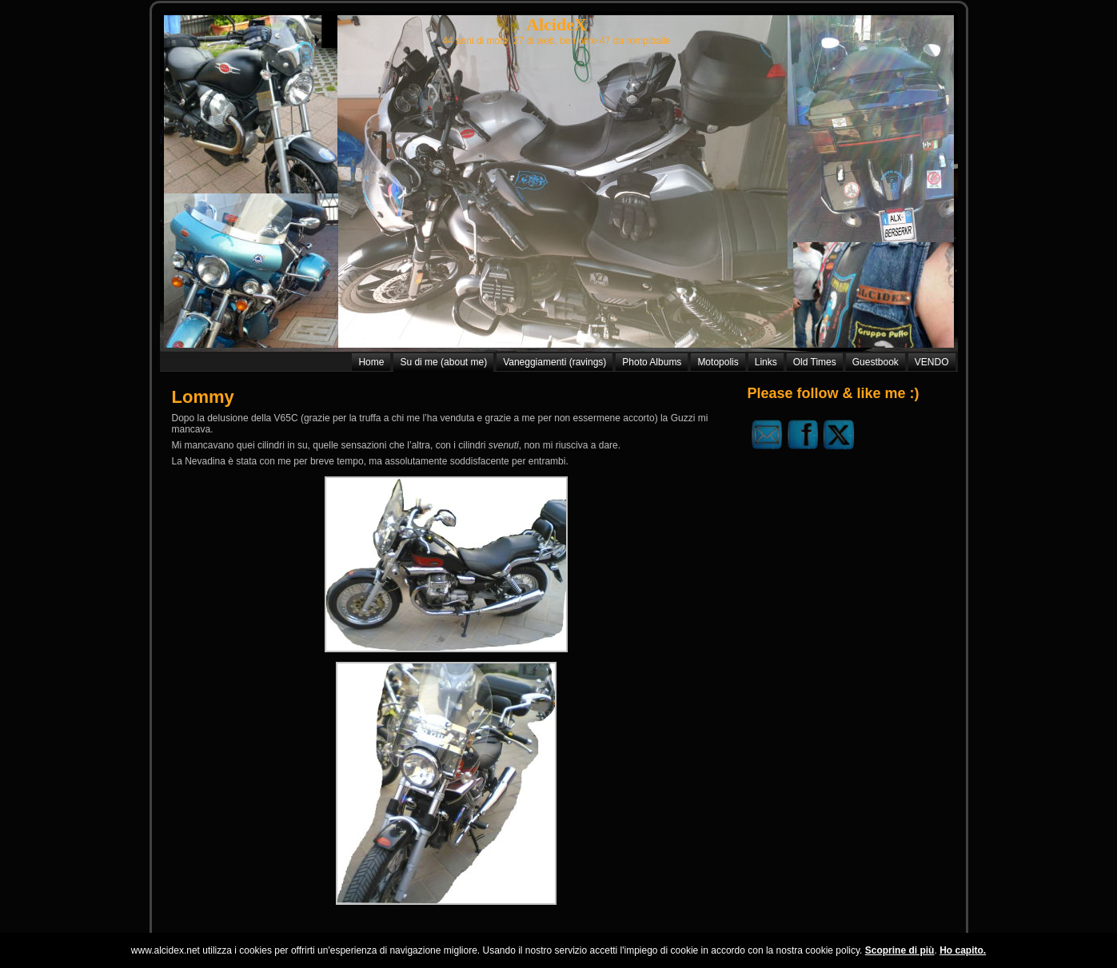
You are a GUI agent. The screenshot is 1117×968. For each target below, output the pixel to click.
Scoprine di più (900, 950)
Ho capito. (962, 950)
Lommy (203, 397)
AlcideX (556, 24)
